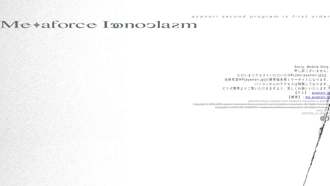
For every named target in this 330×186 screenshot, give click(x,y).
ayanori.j (321, 93)
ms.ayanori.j (318, 97)
